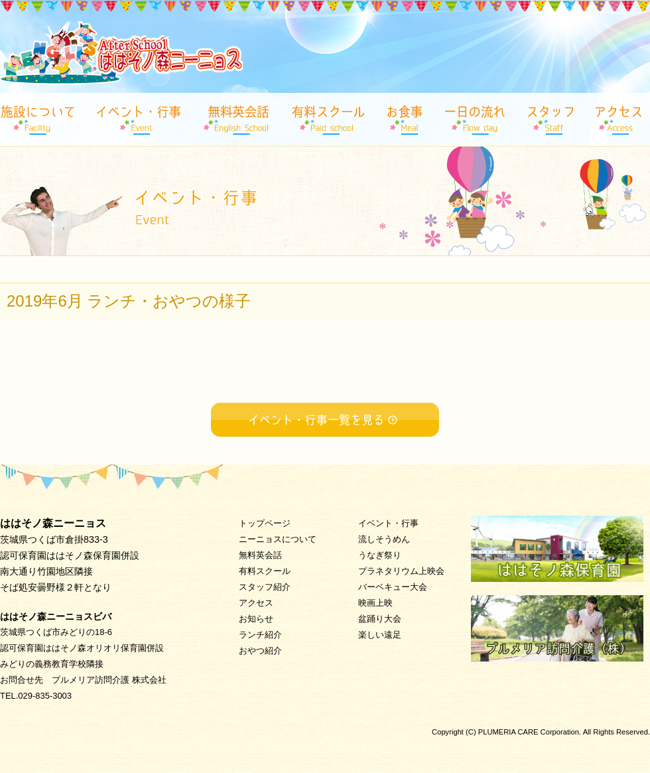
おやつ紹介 (260, 651)
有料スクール (265, 571)
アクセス (256, 603)
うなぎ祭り (379, 555)
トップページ (265, 523)
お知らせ (256, 619)
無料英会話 (260, 555)
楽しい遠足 (379, 635)
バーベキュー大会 (392, 587)
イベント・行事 (388, 523)
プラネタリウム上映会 (401, 571)
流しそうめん (384, 539)
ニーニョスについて (277, 539)
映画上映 (375, 603)
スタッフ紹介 (265, 587)
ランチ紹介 (260, 635)
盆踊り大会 (379, 619)
